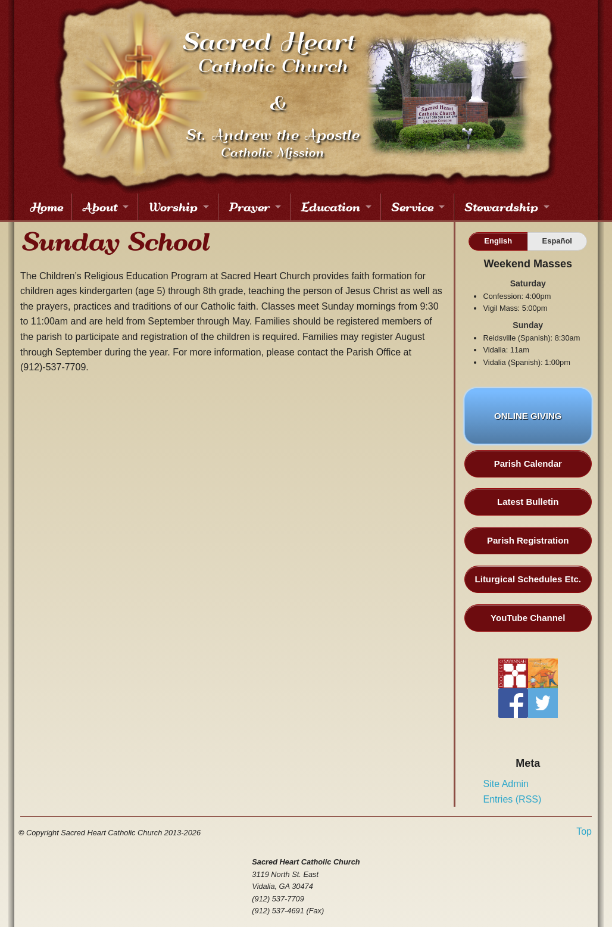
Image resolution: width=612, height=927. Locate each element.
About (99, 207)
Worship (172, 207)
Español (557, 240)
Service (412, 207)
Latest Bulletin (527, 502)
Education (330, 207)
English (498, 240)
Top (584, 832)
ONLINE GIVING (527, 423)
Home (46, 207)
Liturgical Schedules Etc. (528, 579)
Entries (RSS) (512, 799)
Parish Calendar (528, 463)
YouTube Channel (528, 618)
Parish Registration (528, 540)
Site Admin (506, 784)
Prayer (248, 207)
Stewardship (501, 207)
